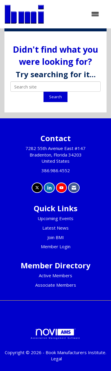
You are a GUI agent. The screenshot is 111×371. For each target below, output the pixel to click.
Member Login (55, 246)
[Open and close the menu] (74, 14)
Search (55, 96)
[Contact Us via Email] (74, 188)
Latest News (55, 228)
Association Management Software (55, 334)
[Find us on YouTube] (61, 188)
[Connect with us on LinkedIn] (49, 188)
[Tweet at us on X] (37, 188)
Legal (56, 359)
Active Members (55, 275)
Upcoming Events (55, 218)
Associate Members (55, 285)
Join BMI (55, 237)
